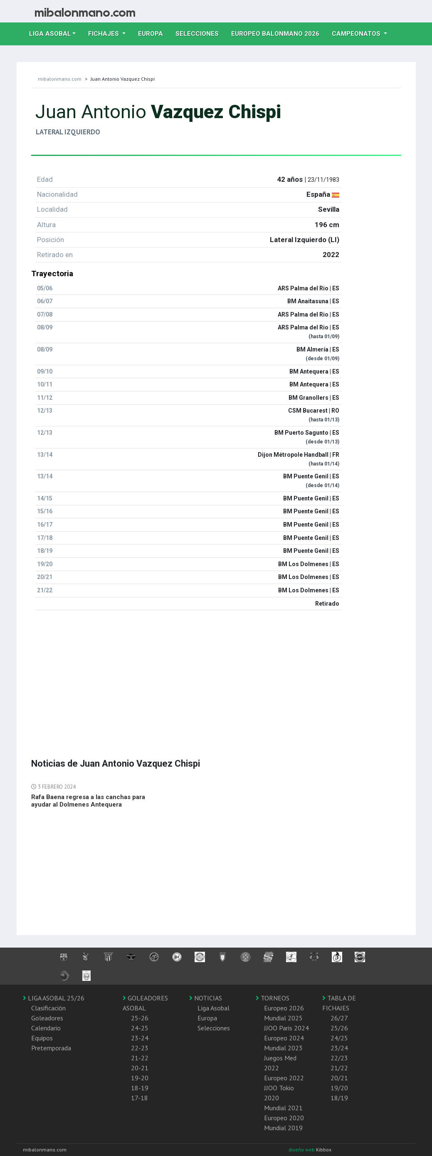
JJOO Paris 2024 (286, 1028)
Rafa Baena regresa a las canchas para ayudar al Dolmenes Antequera (88, 800)
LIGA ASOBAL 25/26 (53, 998)
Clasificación (48, 1008)
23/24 (339, 1048)
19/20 (339, 1088)
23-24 (139, 1038)
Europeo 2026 (284, 1008)
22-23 (139, 1048)
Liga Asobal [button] (50, 33)
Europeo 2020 (284, 1118)
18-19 (139, 1088)
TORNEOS (272, 998)
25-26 (139, 1018)
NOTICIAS (205, 998)
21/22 (339, 1068)
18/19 (339, 1098)
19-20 (139, 1078)
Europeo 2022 (284, 1078)
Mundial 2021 (283, 1108)
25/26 (339, 1028)
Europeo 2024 (284, 1038)
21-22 (139, 1058)
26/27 (339, 1018)
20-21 (139, 1068)
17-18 (139, 1098)
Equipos (42, 1038)
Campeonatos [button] (357, 33)
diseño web (302, 1149)
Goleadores (47, 1018)
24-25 (139, 1028)
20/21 (339, 1078)
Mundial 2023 (283, 1048)
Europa (153, 32)
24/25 (339, 1038)
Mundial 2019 (283, 1128)
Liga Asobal (213, 1008)
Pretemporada (51, 1048)
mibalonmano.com (59, 79)
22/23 (339, 1058)
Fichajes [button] (104, 33)
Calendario (46, 1028)
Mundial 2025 (283, 1018)
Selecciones (200, 32)
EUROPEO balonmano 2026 (278, 32)
